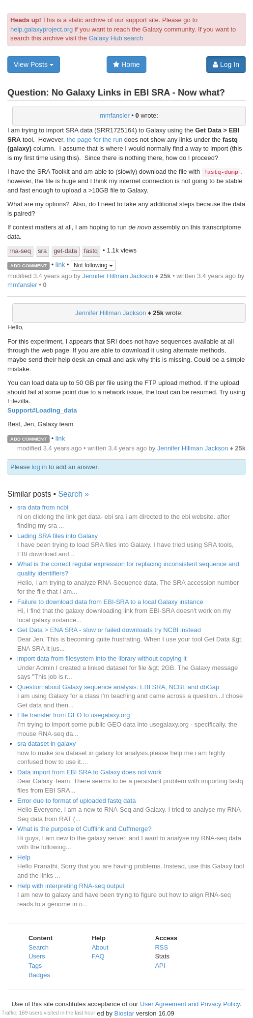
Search (38, 947)
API (160, 965)
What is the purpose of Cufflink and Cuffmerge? (84, 828)
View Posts (34, 64)
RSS (161, 947)
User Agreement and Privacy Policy (190, 1004)
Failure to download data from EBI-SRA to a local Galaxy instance (110, 601)
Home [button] (126, 64)
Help (23, 857)
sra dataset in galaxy (46, 743)
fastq (91, 250)
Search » (73, 494)
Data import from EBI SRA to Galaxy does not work (89, 772)
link (60, 265)
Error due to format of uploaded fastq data (76, 800)
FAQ (98, 956)
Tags (35, 965)
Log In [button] (226, 64)
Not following (93, 265)
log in (39, 467)
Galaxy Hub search (116, 38)
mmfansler (115, 115)
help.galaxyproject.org (41, 29)
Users (36, 956)
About (100, 947)
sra (42, 250)
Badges (39, 975)
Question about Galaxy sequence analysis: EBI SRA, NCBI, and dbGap (118, 687)
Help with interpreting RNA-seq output (70, 886)
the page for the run (94, 139)
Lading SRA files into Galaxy (57, 536)
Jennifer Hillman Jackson (117, 276)
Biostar (124, 1013)
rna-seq (20, 250)
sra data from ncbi (42, 507)
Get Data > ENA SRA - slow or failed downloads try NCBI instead (109, 630)
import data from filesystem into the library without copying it (102, 658)
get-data (65, 250)
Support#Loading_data (42, 410)
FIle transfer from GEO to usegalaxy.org (73, 715)
